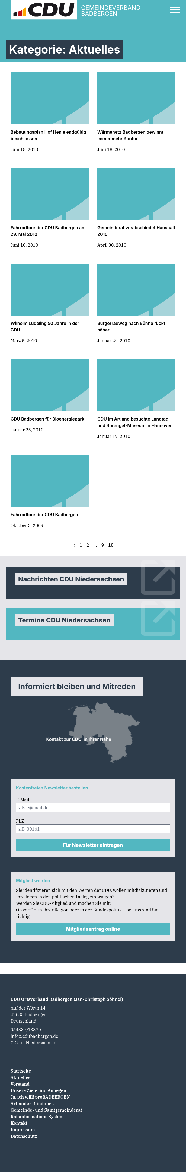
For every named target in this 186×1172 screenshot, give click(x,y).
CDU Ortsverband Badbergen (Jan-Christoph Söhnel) (67, 999)
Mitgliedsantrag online (93, 929)
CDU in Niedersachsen (33, 1042)
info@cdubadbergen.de (34, 1036)
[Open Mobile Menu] (175, 9)
